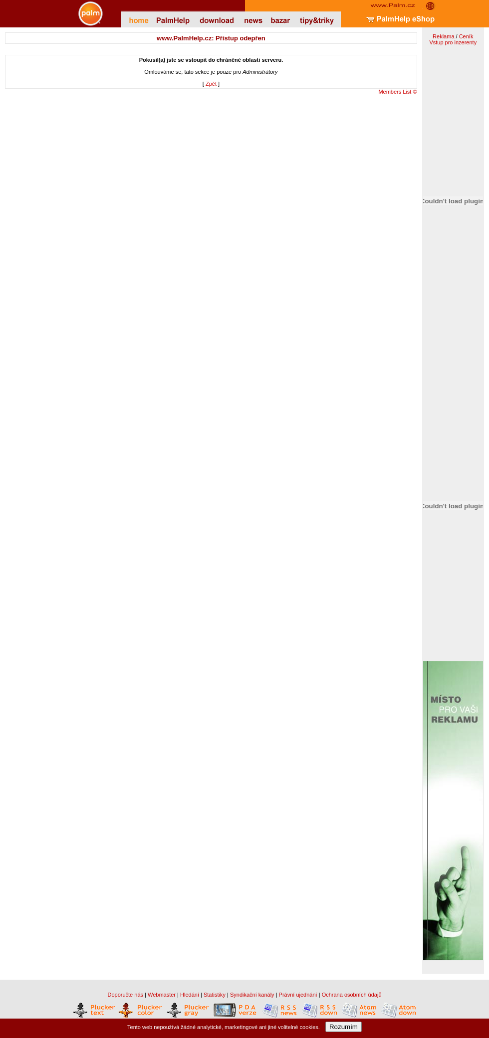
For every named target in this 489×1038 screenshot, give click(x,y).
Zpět (211, 84)
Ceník (466, 36)
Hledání (189, 995)
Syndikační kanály (252, 995)
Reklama (443, 36)
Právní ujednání (298, 995)
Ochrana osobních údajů (352, 995)
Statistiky (215, 995)
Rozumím (343, 1027)
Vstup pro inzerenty (453, 42)
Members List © (397, 92)
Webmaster (162, 995)
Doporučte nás (125, 995)
